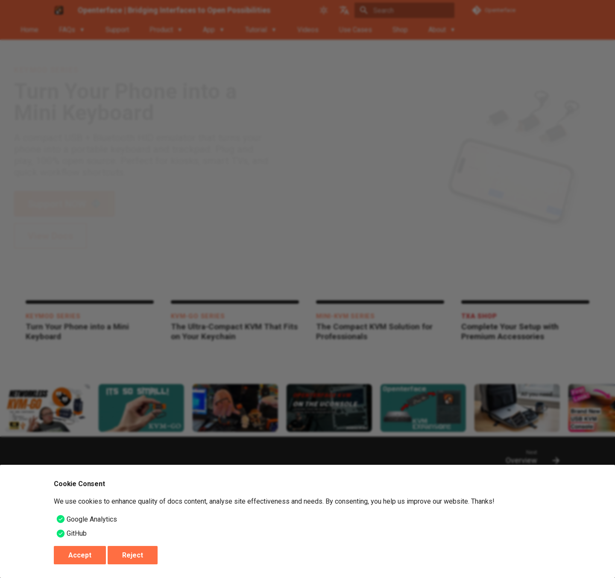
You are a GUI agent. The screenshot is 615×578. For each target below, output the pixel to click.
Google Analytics (92, 519)
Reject (132, 555)
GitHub (77, 533)
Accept (79, 555)
